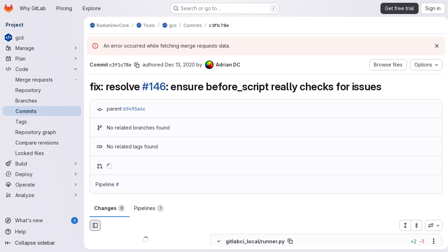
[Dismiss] (434, 46)
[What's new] (42, 220)
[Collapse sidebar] (42, 243)
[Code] (42, 69)
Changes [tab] (109, 208)
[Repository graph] (42, 132)
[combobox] (431, 225)
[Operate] (42, 184)
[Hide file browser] (95, 225)
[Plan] (42, 58)
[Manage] (42, 48)
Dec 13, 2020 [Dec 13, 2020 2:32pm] (180, 65)
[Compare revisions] (42, 142)
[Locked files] (42, 153)
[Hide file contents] (219, 241)
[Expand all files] (402, 225)
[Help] (42, 232)
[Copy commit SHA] (137, 65)
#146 (154, 86)
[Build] (42, 163)
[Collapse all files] (413, 225)
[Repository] (42, 90)
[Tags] (42, 121)
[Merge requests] (42, 79)
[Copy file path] (290, 241)
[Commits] (42, 111)
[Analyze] (42, 195)
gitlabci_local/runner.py (255, 241)
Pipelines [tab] (149, 208)
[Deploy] (42, 174)
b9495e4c (134, 109)
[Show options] (431, 241)
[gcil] (42, 37)
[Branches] (42, 100)
